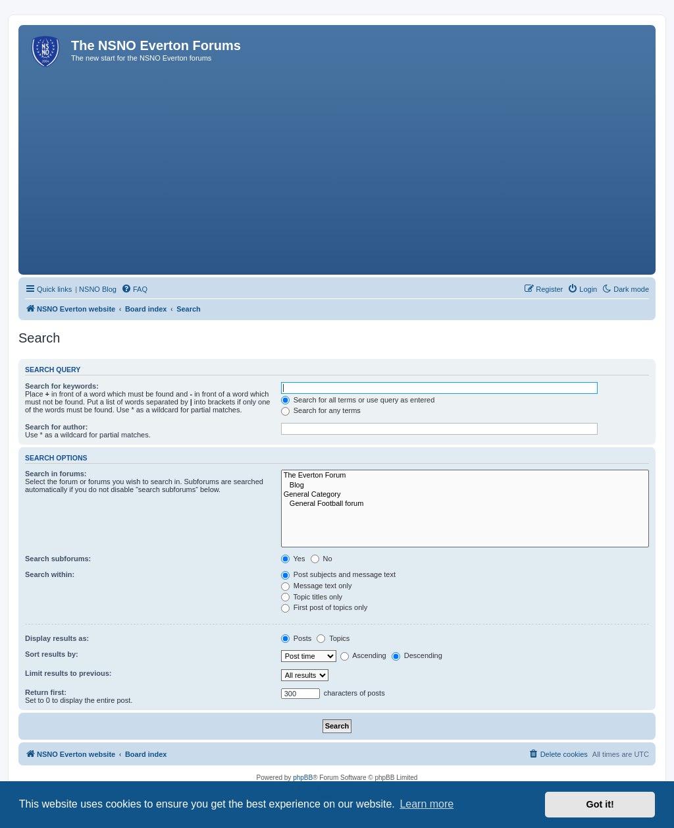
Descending (417, 655)
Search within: (49, 574)
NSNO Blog (98, 289)
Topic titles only (311, 597)
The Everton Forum (465, 475)
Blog (465, 485)
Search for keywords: (62, 386)
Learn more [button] (427, 804)
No (321, 559)
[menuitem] (134, 289)
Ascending (363, 655)
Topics (333, 638)
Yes (293, 559)
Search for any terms (321, 410)
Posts (296, 638)
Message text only (316, 586)
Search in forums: (56, 474)
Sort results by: (51, 654)
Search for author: (56, 427)
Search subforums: (58, 559)
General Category (465, 494)
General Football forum (465, 504)
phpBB (303, 777)
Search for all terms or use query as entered (358, 400)
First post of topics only (324, 607)
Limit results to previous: (68, 673)
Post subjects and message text (338, 574)
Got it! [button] (600, 804)
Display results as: (57, 638)
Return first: (45, 692)
